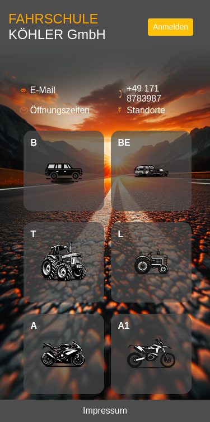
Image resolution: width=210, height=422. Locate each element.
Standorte (146, 110)
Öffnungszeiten (60, 110)
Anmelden (170, 26)
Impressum (105, 410)
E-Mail (42, 90)
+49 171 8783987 (144, 93)
